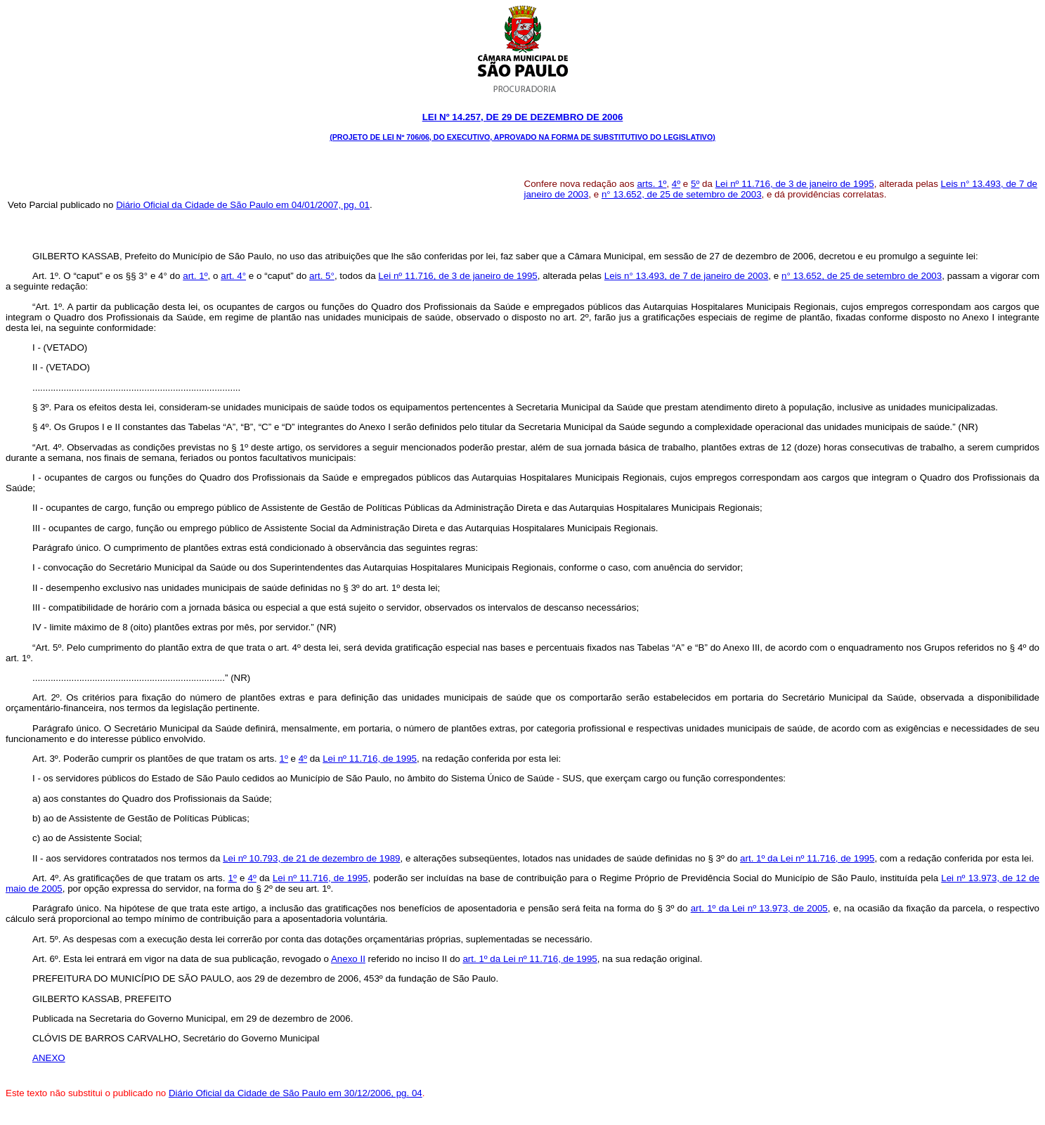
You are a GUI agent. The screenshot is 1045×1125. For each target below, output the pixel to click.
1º (284, 758)
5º (695, 183)
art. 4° (233, 276)
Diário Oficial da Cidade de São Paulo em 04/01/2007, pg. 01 (243, 205)
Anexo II (348, 959)
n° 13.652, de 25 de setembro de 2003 (682, 194)
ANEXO (48, 1058)
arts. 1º (651, 183)
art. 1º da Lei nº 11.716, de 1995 (807, 858)
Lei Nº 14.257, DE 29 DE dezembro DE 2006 (522, 117)
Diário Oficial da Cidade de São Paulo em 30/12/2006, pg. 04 (295, 1093)
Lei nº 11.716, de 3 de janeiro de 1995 (794, 183)
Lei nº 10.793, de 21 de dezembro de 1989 (311, 858)
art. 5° (322, 276)
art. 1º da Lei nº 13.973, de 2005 (759, 908)
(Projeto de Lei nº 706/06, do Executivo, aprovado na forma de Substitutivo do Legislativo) (522, 137)
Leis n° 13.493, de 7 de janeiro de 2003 (686, 276)
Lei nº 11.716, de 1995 (370, 758)
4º (676, 183)
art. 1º (195, 276)
